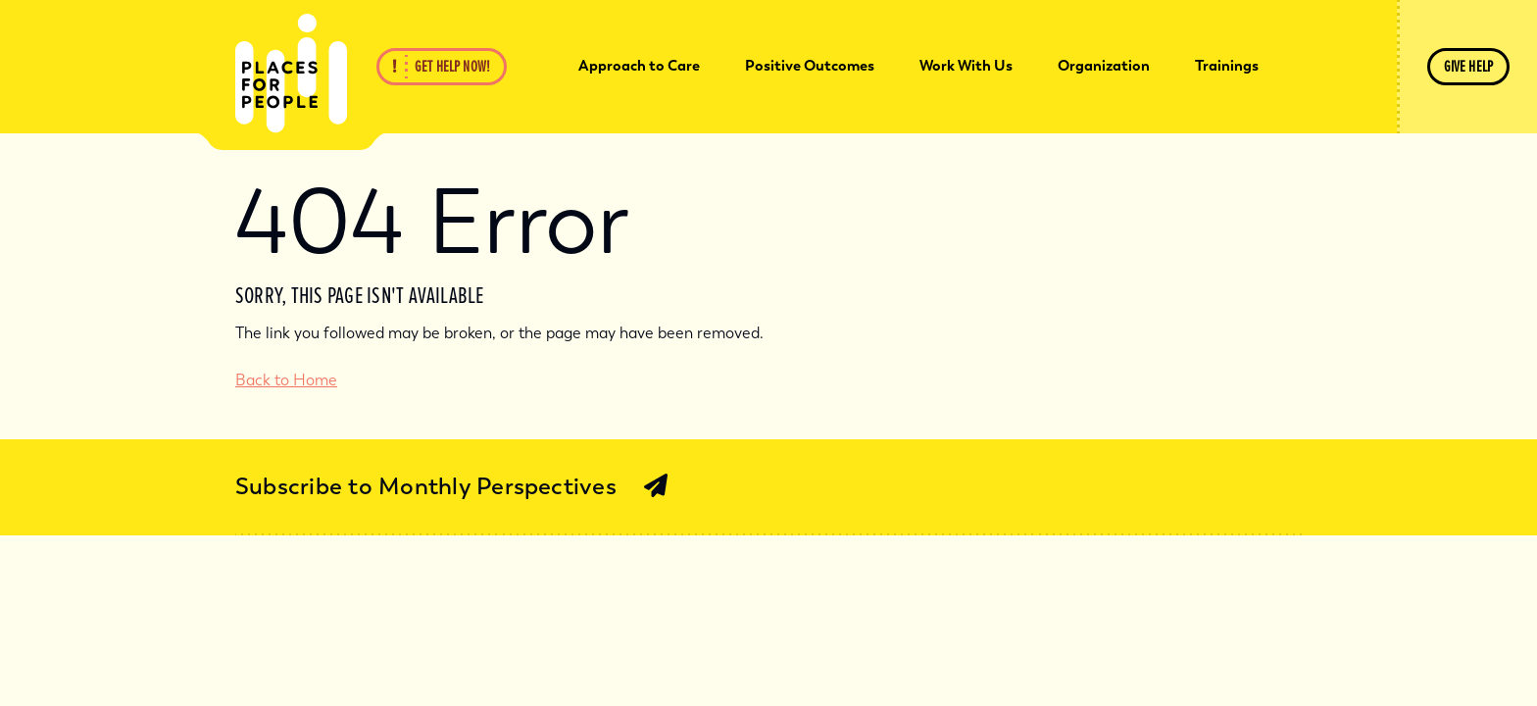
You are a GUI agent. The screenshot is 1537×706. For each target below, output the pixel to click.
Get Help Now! (452, 66)
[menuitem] (639, 66)
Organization (1104, 66)
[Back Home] (291, 73)
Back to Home (286, 380)
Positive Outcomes (809, 66)
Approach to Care (639, 66)
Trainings (1227, 66)
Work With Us (966, 66)
